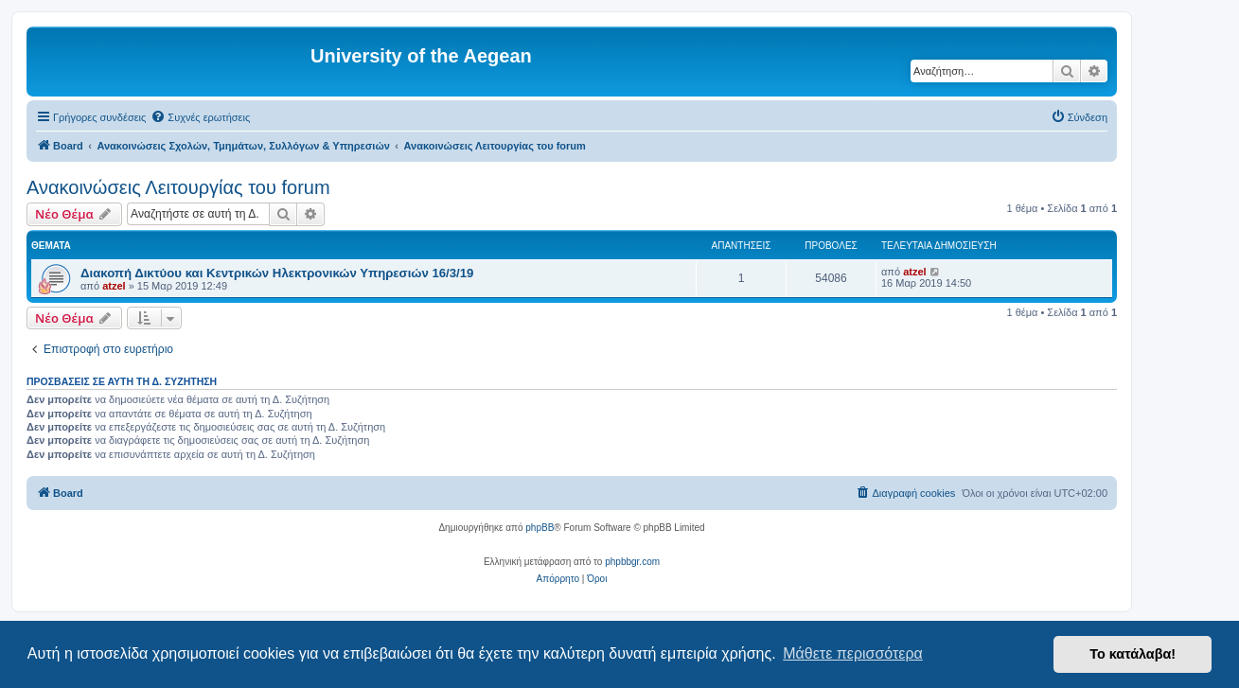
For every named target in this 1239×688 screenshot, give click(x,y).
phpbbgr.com (632, 561)
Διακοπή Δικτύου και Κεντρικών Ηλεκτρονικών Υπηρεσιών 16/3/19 (276, 273)
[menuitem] (200, 117)
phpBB (539, 527)
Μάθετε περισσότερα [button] (853, 653)
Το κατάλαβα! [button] (1132, 654)
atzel (113, 285)
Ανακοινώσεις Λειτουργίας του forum (178, 187)
